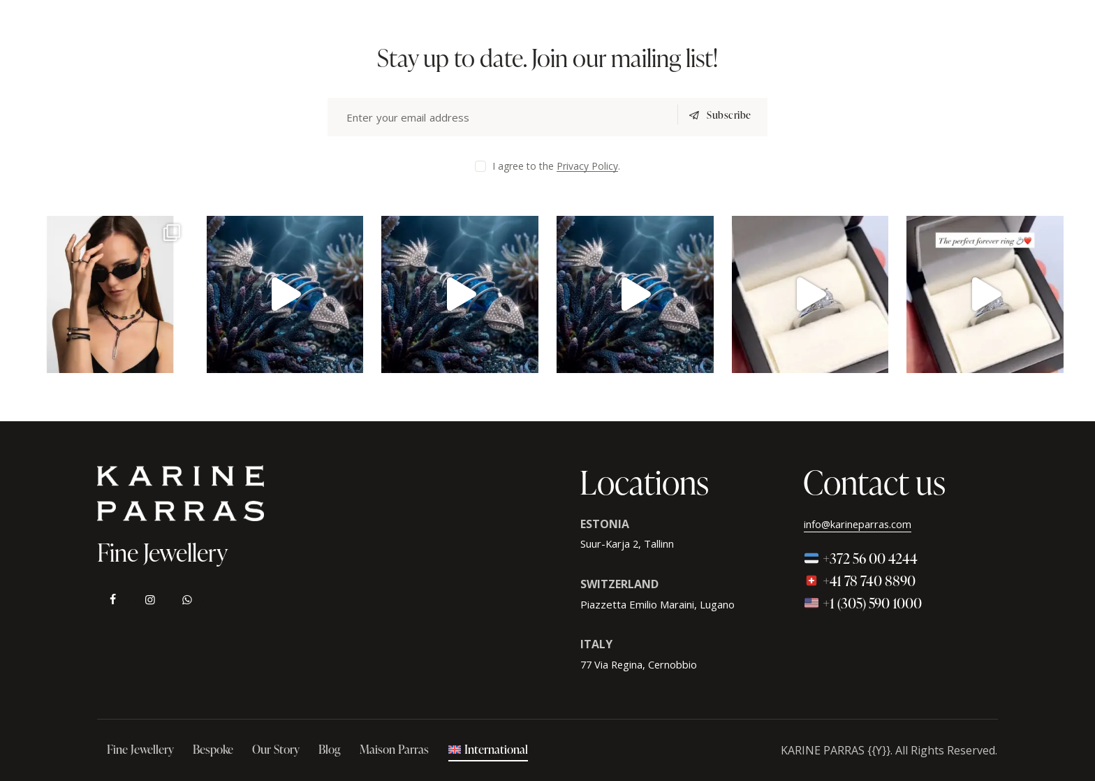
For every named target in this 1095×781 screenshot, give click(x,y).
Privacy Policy (587, 166)
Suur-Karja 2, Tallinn (634, 543)
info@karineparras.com (865, 524)
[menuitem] (488, 750)
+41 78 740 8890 (859, 580)
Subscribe (724, 117)
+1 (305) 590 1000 (862, 603)
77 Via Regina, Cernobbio (646, 664)
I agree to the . (556, 166)
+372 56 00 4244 (860, 558)
